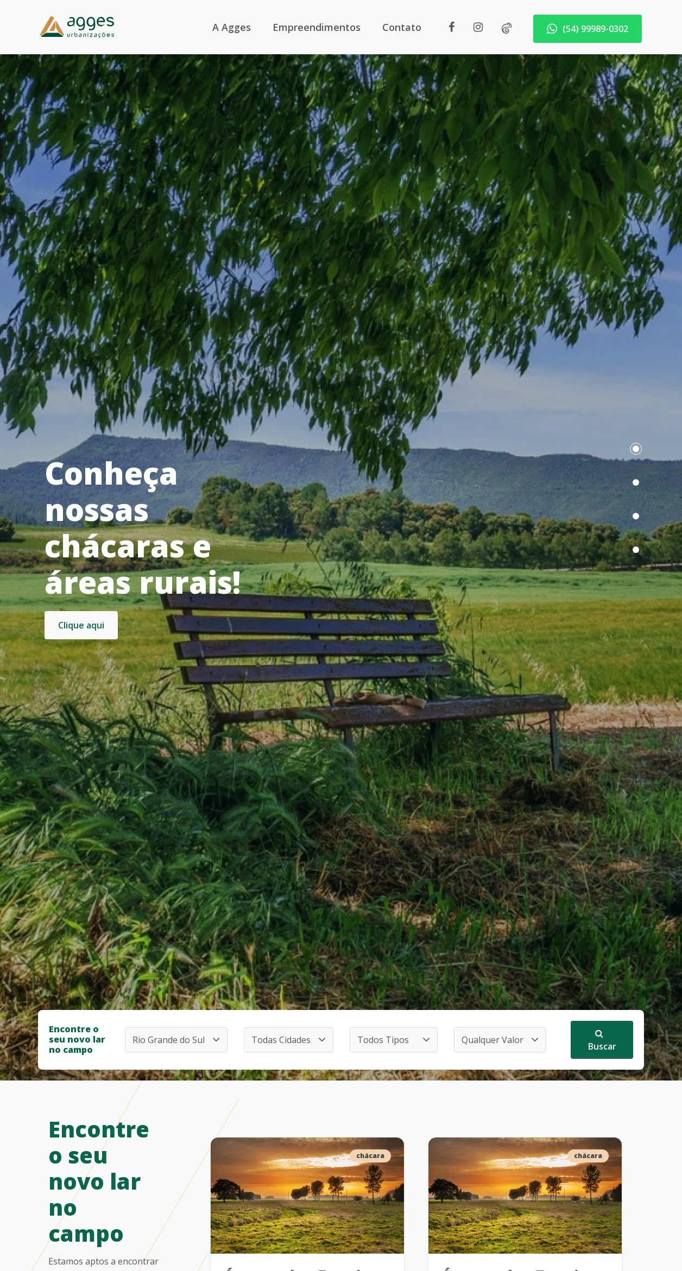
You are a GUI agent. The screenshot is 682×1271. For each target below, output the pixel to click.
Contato (401, 27)
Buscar (602, 1040)
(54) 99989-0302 (587, 29)
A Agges (231, 27)
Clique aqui (81, 625)
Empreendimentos (317, 27)
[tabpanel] (341, 540)
